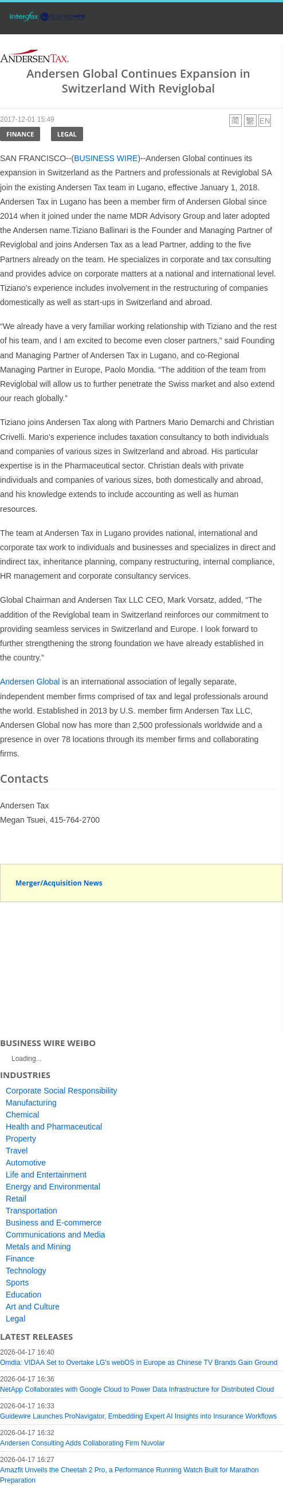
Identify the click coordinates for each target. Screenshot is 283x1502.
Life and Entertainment (46, 1174)
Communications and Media (55, 1234)
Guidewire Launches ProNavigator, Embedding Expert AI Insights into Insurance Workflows (138, 1416)
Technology (26, 1270)
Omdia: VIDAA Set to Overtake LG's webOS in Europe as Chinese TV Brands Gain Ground (138, 1363)
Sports (17, 1282)
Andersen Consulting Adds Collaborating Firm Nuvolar (82, 1443)
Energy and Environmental (53, 1186)
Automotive (26, 1162)
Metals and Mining (38, 1246)
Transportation (31, 1210)
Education (23, 1294)
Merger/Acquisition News (59, 883)
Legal (67, 134)
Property (21, 1138)
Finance (20, 134)
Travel (16, 1150)
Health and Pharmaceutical (54, 1126)
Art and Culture (33, 1306)
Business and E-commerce (53, 1222)
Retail (16, 1198)
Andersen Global (30, 681)
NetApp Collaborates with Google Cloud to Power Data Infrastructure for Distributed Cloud (137, 1389)
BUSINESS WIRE (105, 158)
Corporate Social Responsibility (61, 1090)
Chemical (22, 1114)
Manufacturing (31, 1102)
